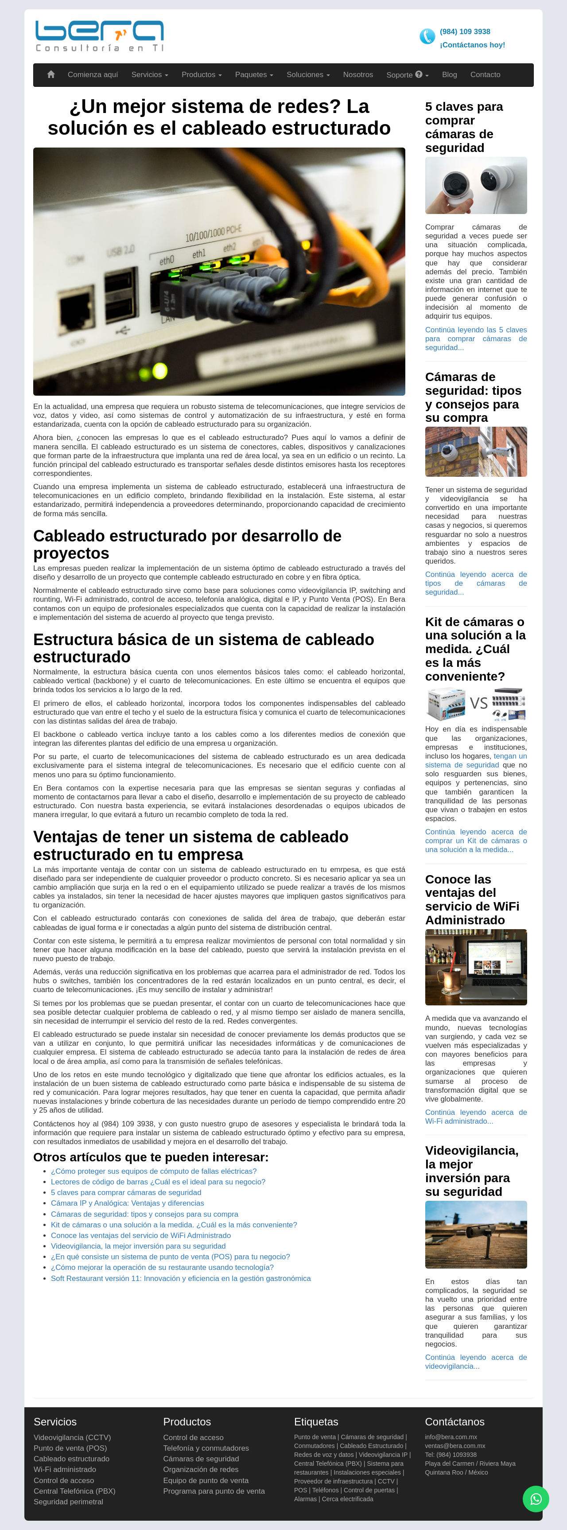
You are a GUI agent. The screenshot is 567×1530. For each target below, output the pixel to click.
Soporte (408, 75)
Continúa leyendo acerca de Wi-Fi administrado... (476, 1116)
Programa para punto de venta (214, 1491)
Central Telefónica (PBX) (75, 1491)
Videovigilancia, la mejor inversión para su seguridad (138, 1246)
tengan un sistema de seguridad (476, 760)
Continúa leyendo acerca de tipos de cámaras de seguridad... (476, 583)
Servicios (150, 74)
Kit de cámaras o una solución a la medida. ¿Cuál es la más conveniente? (174, 1225)
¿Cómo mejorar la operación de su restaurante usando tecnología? (162, 1267)
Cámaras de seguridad (201, 1459)
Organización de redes (201, 1469)
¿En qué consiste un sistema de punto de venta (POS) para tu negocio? (170, 1257)
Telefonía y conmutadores (206, 1448)
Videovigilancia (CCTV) (72, 1437)
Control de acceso (64, 1480)
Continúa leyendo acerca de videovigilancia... (476, 1361)
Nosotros (358, 74)
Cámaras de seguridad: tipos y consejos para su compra (144, 1214)
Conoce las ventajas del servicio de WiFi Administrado (141, 1235)
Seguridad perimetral (68, 1502)
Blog (449, 74)
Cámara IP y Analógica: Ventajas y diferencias (127, 1203)
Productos (202, 74)
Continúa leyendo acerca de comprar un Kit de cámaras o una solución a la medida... (476, 841)
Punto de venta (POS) (70, 1448)
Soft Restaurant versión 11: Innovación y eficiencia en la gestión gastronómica (181, 1278)
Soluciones (308, 74)
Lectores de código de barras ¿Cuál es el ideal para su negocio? (158, 1182)
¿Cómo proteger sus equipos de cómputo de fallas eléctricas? (154, 1171)
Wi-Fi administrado (65, 1469)
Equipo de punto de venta (206, 1480)
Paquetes (254, 74)
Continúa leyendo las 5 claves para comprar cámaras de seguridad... (476, 339)
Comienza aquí (93, 74)
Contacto (485, 74)
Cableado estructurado (71, 1459)
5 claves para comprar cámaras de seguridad (126, 1192)
